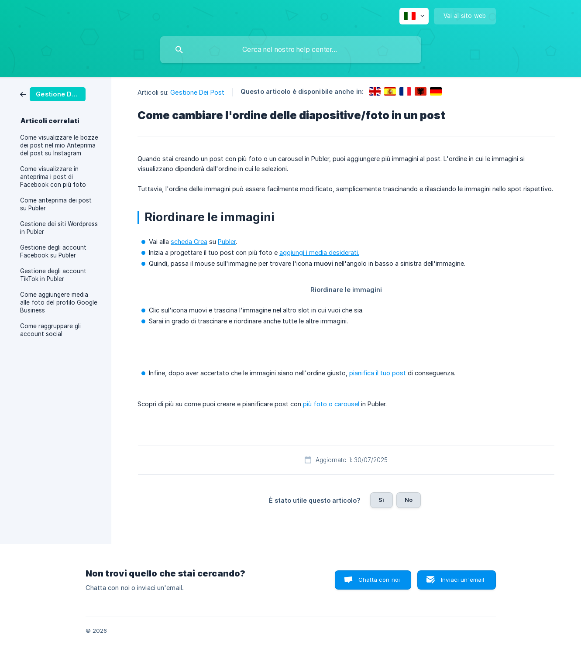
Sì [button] (381, 499)
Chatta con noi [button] (379, 579)
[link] (53, 93)
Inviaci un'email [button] (462, 579)
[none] (414, 16)
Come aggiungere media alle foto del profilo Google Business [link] (58, 302)
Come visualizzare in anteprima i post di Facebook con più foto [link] (53, 176)
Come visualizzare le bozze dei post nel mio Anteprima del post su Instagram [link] (59, 145)
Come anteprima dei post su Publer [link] (56, 204)
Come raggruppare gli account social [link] (50, 329)
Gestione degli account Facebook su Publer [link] (53, 251)
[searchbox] (290, 49)
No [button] (409, 499)
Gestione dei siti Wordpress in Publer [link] (59, 227)
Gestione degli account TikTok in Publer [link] (53, 275)
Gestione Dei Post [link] (197, 92)
